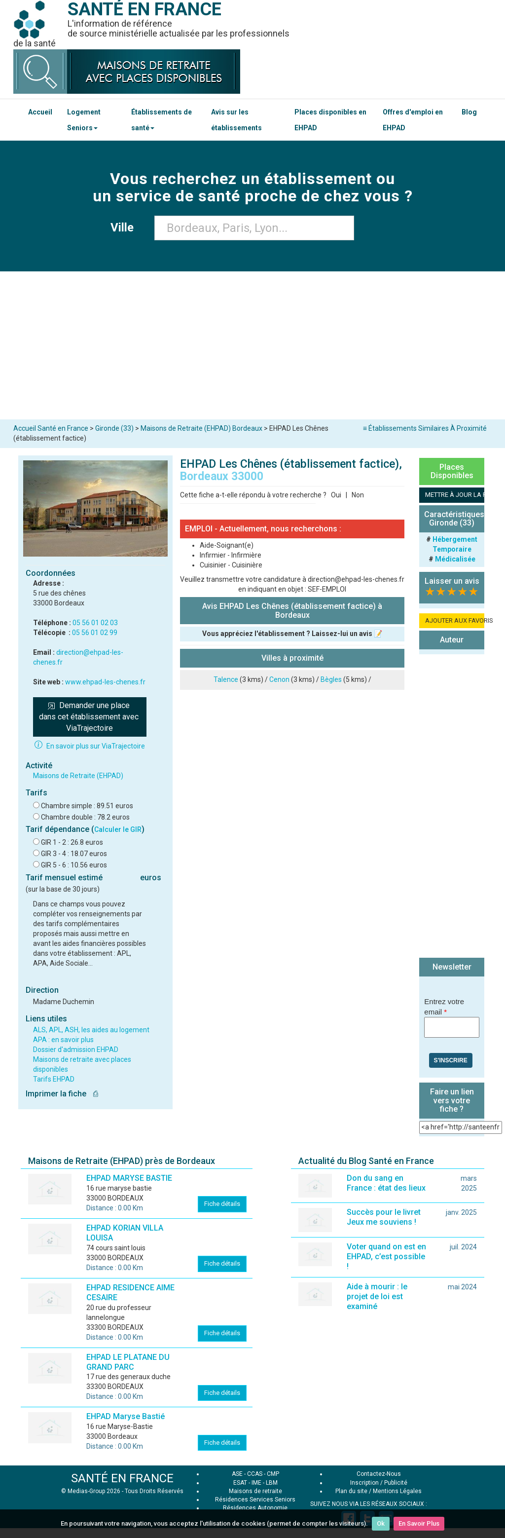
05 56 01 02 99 (94, 633)
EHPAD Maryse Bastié (125, 1416)
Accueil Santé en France (50, 428)
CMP (273, 1473)
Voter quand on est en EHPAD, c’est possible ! (386, 1256)
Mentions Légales (397, 1491)
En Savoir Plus (418, 1523)
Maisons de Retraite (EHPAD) (78, 776)
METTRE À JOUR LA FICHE (454, 494)
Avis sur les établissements (236, 120)
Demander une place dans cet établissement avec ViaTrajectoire (90, 717)
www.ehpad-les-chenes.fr (105, 682)
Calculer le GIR (118, 829)
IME (256, 1482)
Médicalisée (455, 559)
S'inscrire (451, 1060)
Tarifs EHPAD (53, 1079)
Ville (125, 227)
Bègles (331, 679)
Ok (381, 1523)
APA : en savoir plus (63, 1040)
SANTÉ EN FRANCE (122, 1478)
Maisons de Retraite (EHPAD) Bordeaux (201, 428)
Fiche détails (222, 1203)
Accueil (40, 112)
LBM (272, 1482)
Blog (469, 112)
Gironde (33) (114, 428)
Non (358, 495)
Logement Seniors (84, 120)
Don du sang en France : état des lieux (386, 1183)
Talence (226, 679)
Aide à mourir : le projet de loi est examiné (377, 1296)
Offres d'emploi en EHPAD (413, 120)
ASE (237, 1473)
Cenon (279, 679)
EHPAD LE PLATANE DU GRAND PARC (128, 1362)
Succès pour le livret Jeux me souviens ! (384, 1217)
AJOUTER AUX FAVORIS (454, 620)
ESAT (240, 1482)
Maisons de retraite (255, 1491)
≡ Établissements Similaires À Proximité (425, 428)
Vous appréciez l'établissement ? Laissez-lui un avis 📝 (292, 634)
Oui (336, 495)
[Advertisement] (252, 345)
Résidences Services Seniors (255, 1499)
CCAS (254, 1473)
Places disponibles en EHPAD (330, 120)
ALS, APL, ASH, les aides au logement (91, 1030)
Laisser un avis (452, 581)
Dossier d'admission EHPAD (75, 1049)
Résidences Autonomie (255, 1507)
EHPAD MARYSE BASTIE (129, 1178)
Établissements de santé (161, 120)
